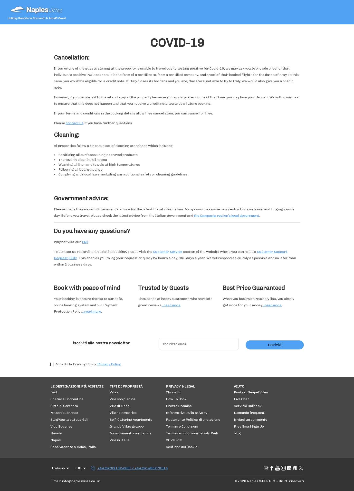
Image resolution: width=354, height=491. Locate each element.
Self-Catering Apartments (131, 420)
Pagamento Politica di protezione (193, 420)
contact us (75, 123)
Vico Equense (61, 426)
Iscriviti (274, 345)
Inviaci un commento (250, 420)
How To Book (176, 399)
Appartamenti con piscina (131, 433)
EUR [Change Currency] (81, 468)
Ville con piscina (122, 399)
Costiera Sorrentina (67, 399)
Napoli (55, 440)
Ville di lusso (119, 406)
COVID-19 (174, 440)
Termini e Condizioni (182, 426)
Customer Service (167, 252)
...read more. (272, 305)
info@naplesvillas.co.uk (81, 481)
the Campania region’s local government (226, 216)
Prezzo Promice (179, 406)
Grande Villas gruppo (127, 426)
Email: (56, 481)
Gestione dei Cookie (181, 447)
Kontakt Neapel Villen (251, 392)
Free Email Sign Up (249, 426)
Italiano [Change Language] (61, 468)
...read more (91, 311)
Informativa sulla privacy (186, 413)
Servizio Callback (247, 406)
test (53, 392)
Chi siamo (174, 392)
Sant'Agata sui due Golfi (70, 420)
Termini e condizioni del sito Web (192, 433)
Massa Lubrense (64, 413)
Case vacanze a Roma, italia (73, 447)
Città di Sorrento (64, 406)
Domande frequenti (249, 413)
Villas (114, 392)
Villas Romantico (123, 413)
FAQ (85, 242)
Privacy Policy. (109, 364)
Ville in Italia (120, 440)
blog (237, 433)
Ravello (56, 433)
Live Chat (241, 399)
